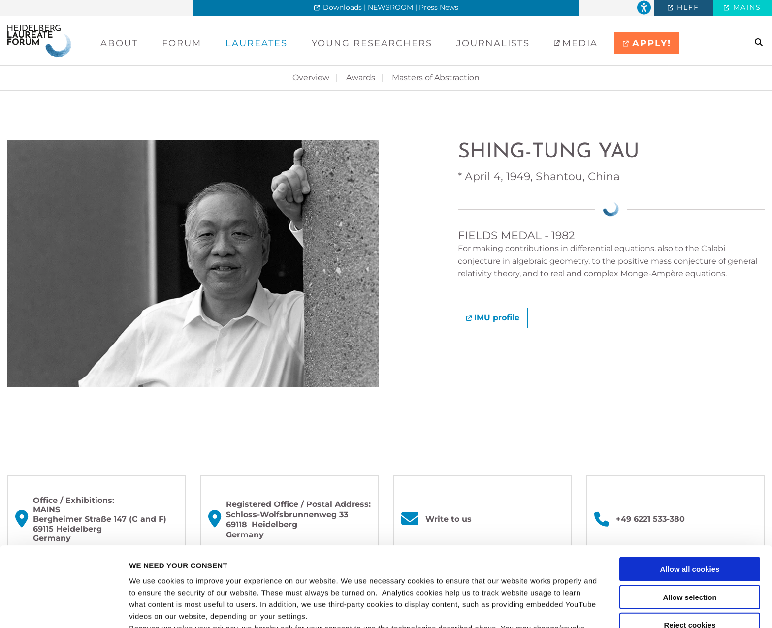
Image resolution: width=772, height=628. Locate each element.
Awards (360, 77)
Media (578, 43)
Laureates (256, 43)
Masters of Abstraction (436, 77)
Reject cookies (689, 549)
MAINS (745, 7)
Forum (181, 43)
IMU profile (496, 317)
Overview (310, 77)
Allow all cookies (690, 494)
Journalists (493, 43)
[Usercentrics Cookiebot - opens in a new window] (64, 608)
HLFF (686, 7)
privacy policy (434, 576)
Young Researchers (372, 43)
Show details (517, 608)
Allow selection (689, 522)
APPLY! (651, 43)
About (119, 43)
